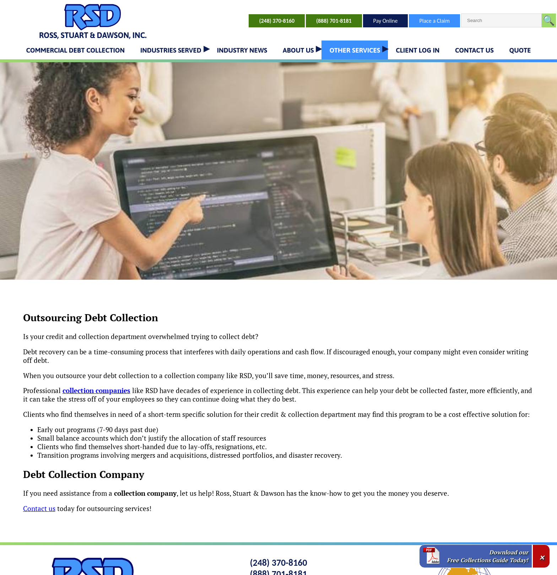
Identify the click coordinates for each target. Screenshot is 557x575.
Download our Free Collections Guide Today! (487, 556)
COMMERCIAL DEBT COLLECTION (75, 50)
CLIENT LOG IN (417, 50)
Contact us (39, 508)
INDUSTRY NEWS (242, 50)
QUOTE (520, 50)
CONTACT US (474, 50)
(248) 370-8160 (276, 20)
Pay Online (385, 20)
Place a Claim (434, 20)
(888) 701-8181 (334, 20)
